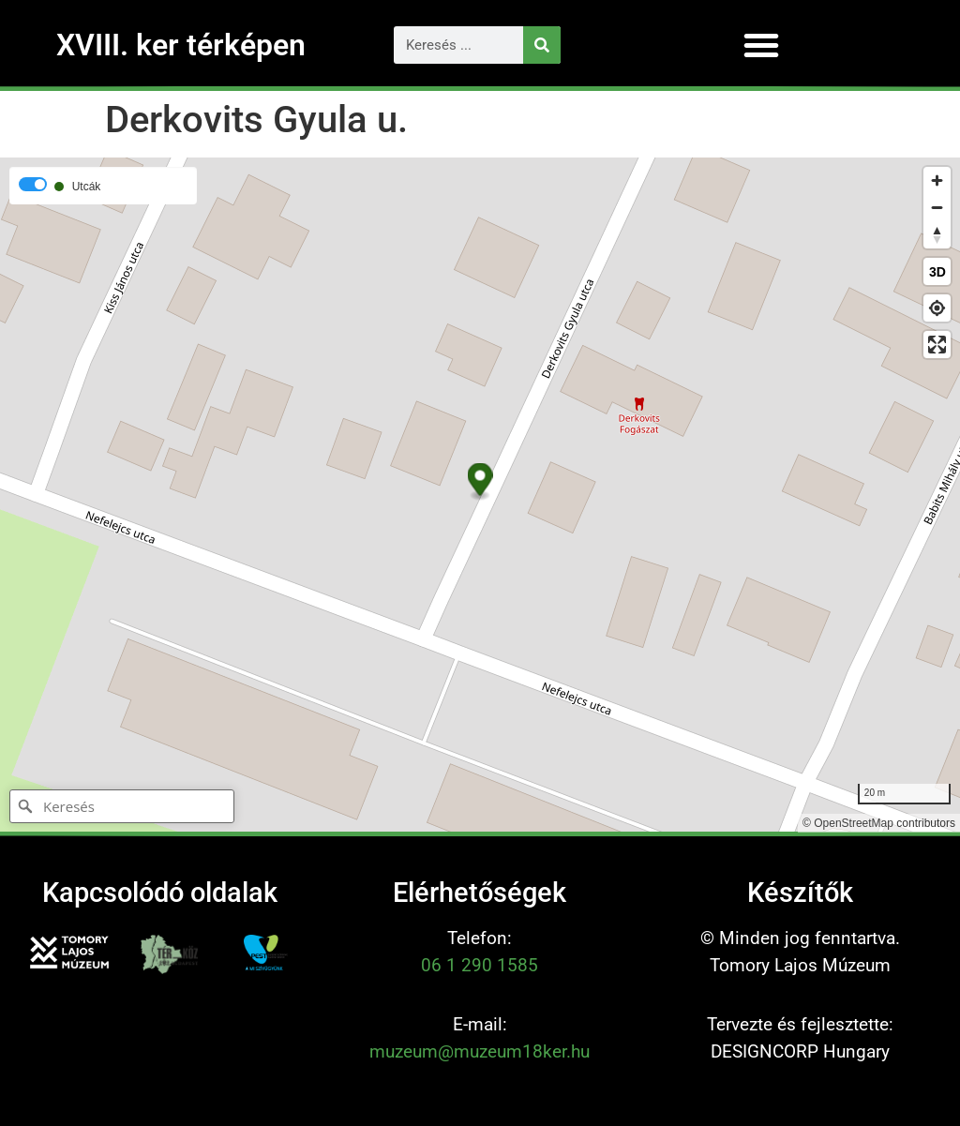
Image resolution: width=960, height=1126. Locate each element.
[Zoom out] (937, 207)
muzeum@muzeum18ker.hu (479, 1051)
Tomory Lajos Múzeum (800, 965)
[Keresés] (542, 45)
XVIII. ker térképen (181, 45)
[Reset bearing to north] (937, 234)
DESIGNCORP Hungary (800, 1051)
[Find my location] (937, 308)
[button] (761, 45)
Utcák (86, 186)
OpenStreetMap (853, 823)
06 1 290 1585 (479, 965)
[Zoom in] (937, 180)
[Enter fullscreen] (937, 344)
